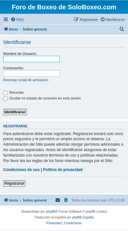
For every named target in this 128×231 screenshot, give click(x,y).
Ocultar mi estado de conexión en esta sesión (42, 98)
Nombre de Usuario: (20, 54)
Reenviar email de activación (25, 80)
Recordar (13, 92)
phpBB (50, 211)
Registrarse (14, 183)
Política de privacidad (62, 169)
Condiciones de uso (21, 169)
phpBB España (83, 217)
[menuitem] (17, 19)
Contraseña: (13, 68)
